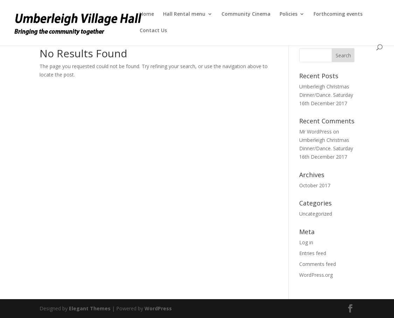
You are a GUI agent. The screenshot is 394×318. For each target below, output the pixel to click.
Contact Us (153, 31)
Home (147, 14)
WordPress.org (316, 275)
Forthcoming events (338, 14)
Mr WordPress (315, 131)
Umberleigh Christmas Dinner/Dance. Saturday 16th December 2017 (326, 95)
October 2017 (314, 185)
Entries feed (312, 253)
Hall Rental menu (184, 14)
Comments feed (317, 264)
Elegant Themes (90, 308)
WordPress (158, 308)
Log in (306, 242)
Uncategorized (315, 213)
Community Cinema (245, 14)
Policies (288, 14)
